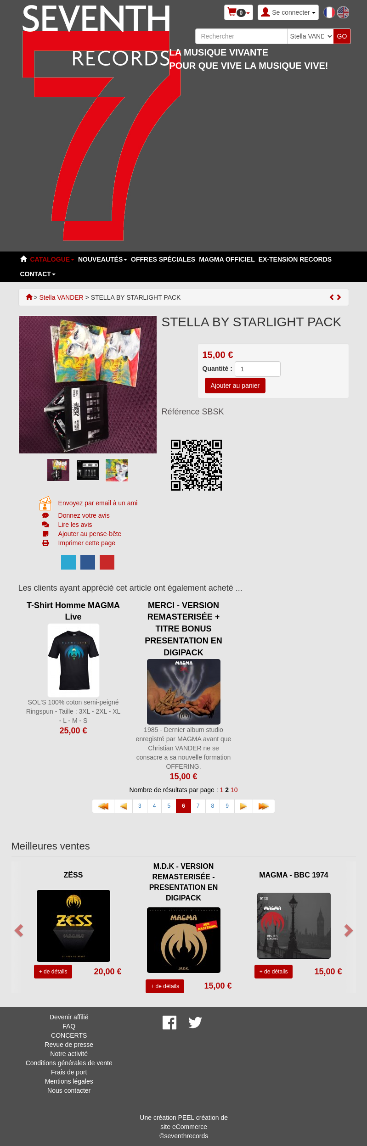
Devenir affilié (69, 1017)
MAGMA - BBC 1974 (293, 875)
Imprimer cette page (87, 543)
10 (234, 790)
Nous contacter (68, 1090)
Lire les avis (75, 524)
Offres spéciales (163, 259)
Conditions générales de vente (69, 1063)
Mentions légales (69, 1081)
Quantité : (217, 368)
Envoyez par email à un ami (98, 503)
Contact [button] (38, 274)
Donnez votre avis (84, 515)
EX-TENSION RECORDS (295, 259)
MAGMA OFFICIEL (227, 259)
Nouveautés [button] (102, 259)
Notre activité (69, 1053)
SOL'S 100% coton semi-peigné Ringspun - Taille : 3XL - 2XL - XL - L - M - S (73, 711)
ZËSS (73, 875)
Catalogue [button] (52, 259)
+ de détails (53, 971)
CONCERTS (69, 1035)
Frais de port (69, 1072)
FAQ (68, 1026)
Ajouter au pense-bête (90, 533)
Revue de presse (69, 1044)
